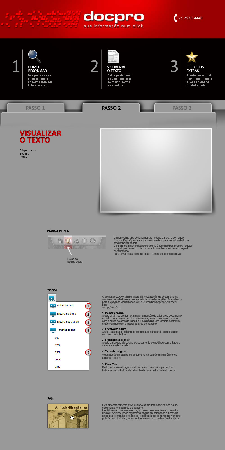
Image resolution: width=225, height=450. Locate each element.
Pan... (23, 156)
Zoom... (24, 153)
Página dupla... (29, 150)
